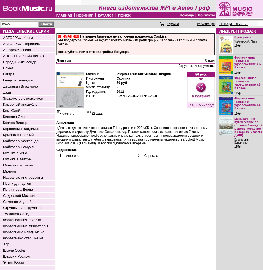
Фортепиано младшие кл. (24, 232)
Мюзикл (9, 171)
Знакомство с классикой (23, 98)
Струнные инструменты (22, 208)
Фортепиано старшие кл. (23, 238)
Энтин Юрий (13, 262)
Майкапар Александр (21, 141)
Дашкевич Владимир (20, 86)
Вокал (8, 68)
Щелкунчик (242, 37)
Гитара (8, 74)
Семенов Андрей (17, 202)
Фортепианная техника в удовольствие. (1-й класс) (247, 62)
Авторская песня (17, 50)
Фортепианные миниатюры (25, 226)
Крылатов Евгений (18, 135)
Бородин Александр (19, 62)
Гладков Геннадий (18, 80)
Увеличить (68, 113)
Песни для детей (17, 183)
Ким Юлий (11, 110)
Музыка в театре (17, 159)
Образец (97, 113)
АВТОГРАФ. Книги (18, 38)
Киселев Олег (14, 117)
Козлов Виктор (15, 123)
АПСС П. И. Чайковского (23, 56)
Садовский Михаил (19, 196)
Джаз (7, 92)
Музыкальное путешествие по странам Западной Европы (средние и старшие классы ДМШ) (248, 127)
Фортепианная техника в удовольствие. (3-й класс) (247, 103)
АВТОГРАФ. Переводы (22, 44)
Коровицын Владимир (21, 129)
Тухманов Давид (16, 214)
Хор (6, 244)
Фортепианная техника (22, 220)
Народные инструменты (23, 177)
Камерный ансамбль (20, 104)
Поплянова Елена (18, 189)
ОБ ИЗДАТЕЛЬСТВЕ (233, 24)
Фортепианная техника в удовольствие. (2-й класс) (247, 82)
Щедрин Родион (16, 256)
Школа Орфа (14, 250)
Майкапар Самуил (18, 147)
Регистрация (206, 24)
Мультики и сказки (18, 165)
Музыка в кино (15, 153)
